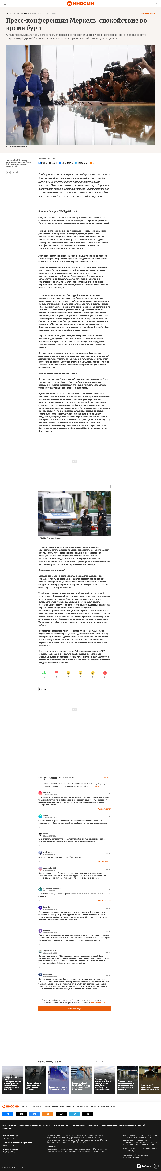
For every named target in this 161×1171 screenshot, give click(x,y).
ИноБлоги (95, 1106)
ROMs (45, 815)
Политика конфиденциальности (84, 1125)
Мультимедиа (82, 1106)
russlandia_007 (49, 868)
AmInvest (47, 852)
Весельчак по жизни (52, 889)
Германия (22, 13)
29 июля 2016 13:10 (36, 13)
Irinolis (46, 907)
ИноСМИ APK (7, 1128)
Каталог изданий (9, 1125)
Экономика (37, 1106)
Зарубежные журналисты (30, 1125)
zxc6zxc (46, 930)
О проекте (47, 1125)
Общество (70, 1106)
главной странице (97, 786)
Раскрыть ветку (104, 809)
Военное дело (58, 1106)
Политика (42, 689)
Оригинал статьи (148, 13)
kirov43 (46, 834)
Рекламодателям (61, 1125)
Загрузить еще (74, 1009)
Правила (107, 778)
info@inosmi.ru (8, 1145)
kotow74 (46, 792)
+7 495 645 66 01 (8, 1152)
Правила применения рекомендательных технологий (123, 1125)
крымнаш (47, 974)
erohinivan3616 (49, 951)
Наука (47, 1106)
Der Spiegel (11, 13)
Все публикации (108, 1106)
